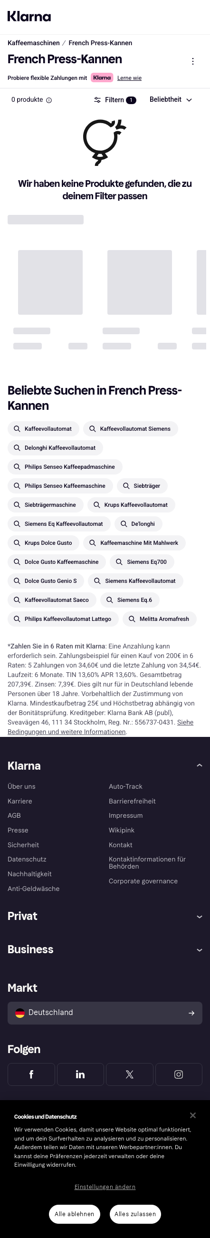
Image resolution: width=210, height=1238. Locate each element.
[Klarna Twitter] (129, 1074)
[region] (105, 1169)
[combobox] (170, 99)
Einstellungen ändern (105, 1187)
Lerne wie (129, 78)
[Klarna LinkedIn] (81, 1074)
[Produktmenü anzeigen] (192, 61)
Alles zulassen (135, 1214)
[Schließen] (192, 1115)
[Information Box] (49, 100)
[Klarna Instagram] (179, 1074)
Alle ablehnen (75, 1214)
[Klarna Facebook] (31, 1074)
